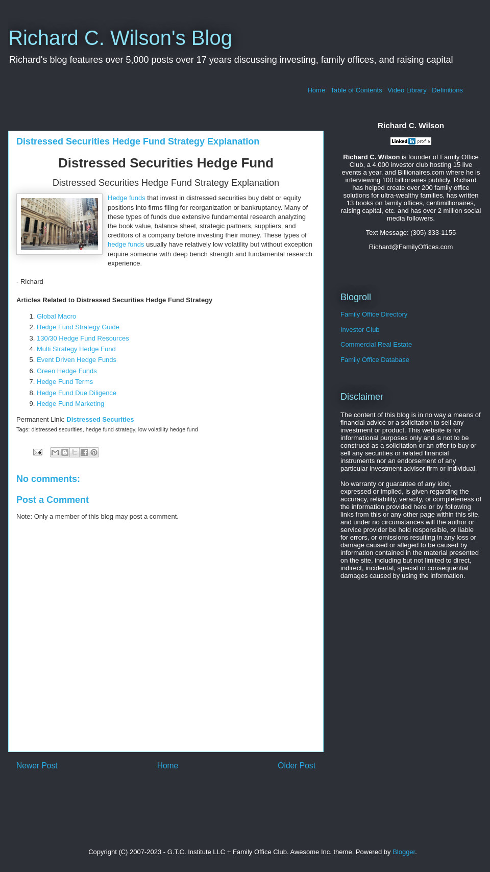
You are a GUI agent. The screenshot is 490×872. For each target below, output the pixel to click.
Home (316, 90)
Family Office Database (374, 360)
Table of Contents (356, 90)
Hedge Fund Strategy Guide (78, 327)
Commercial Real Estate (376, 344)
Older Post (296, 765)
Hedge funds (126, 198)
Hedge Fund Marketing (70, 403)
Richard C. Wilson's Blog (120, 38)
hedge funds (126, 244)
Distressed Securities (100, 419)
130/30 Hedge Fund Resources (83, 338)
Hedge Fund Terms (65, 381)
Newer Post (37, 765)
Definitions (447, 90)
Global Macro (56, 316)
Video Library (406, 90)
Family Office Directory (373, 314)
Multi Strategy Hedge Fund (76, 349)
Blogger (404, 852)
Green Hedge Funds (67, 371)
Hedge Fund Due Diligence (76, 393)
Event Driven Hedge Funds (76, 360)
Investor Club (360, 329)
